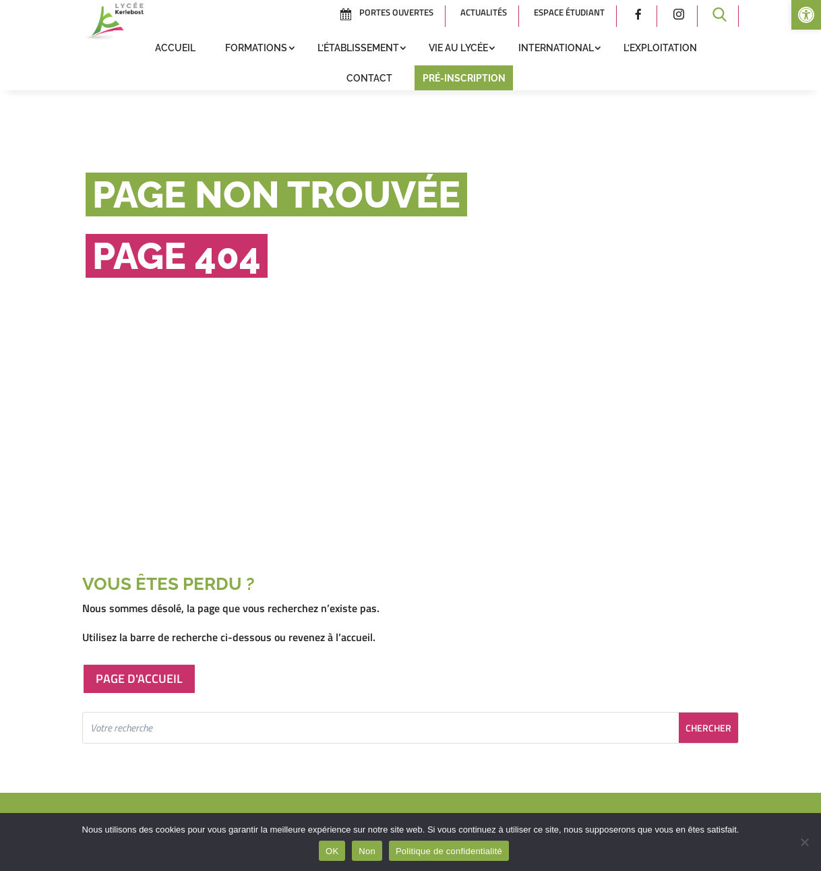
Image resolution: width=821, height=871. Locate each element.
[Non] (804, 842)
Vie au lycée (458, 47)
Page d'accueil (139, 678)
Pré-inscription (464, 78)
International (556, 47)
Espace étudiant (569, 12)
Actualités (483, 12)
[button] (806, 15)
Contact (369, 78)
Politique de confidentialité (449, 851)
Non (367, 851)
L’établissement (358, 47)
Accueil (175, 47)
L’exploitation (660, 47)
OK (332, 851)
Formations (256, 47)
